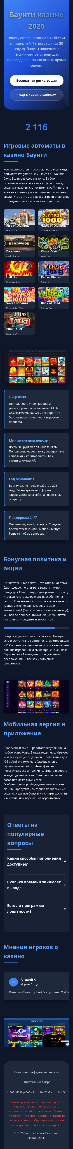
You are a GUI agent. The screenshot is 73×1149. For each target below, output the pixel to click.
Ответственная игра (36, 1082)
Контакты (46, 1092)
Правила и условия (20, 1092)
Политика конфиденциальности (36, 1072)
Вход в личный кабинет (36, 95)
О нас (62, 1092)
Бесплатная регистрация (36, 80)
